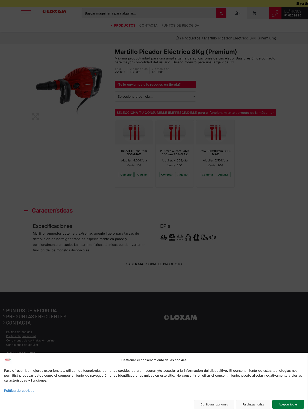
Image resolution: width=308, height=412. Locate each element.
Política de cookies (19, 390)
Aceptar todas (288, 404)
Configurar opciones (214, 404)
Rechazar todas (253, 404)
